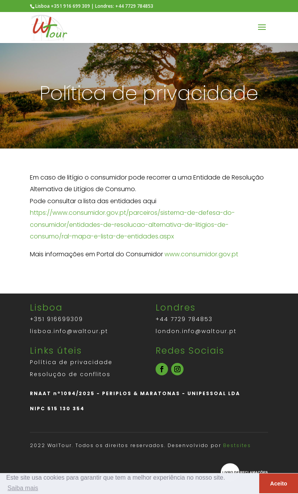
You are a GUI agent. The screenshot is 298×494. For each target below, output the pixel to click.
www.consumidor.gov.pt (201, 254)
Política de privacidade (71, 362)
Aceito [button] (278, 483)
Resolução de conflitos (70, 374)
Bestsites (237, 445)
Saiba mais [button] (22, 488)
